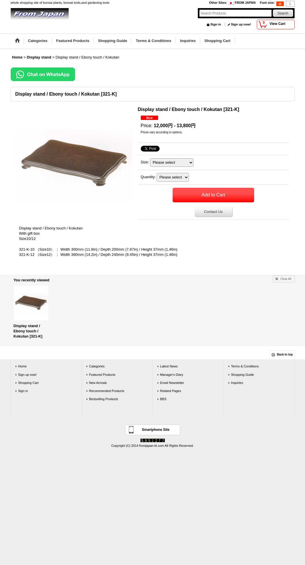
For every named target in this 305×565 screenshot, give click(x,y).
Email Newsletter (172, 382)
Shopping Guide (242, 374)
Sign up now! (241, 24)
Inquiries (237, 382)
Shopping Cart (28, 382)
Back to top (285, 354)
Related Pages (170, 391)
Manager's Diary (171, 374)
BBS (163, 399)
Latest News (169, 366)
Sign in (215, 24)
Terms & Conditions (245, 366)
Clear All (285, 278)
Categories (97, 366)
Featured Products (102, 374)
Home (22, 366)
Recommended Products (107, 391)
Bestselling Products (103, 399)
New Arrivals (98, 382)
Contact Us (213, 211)
